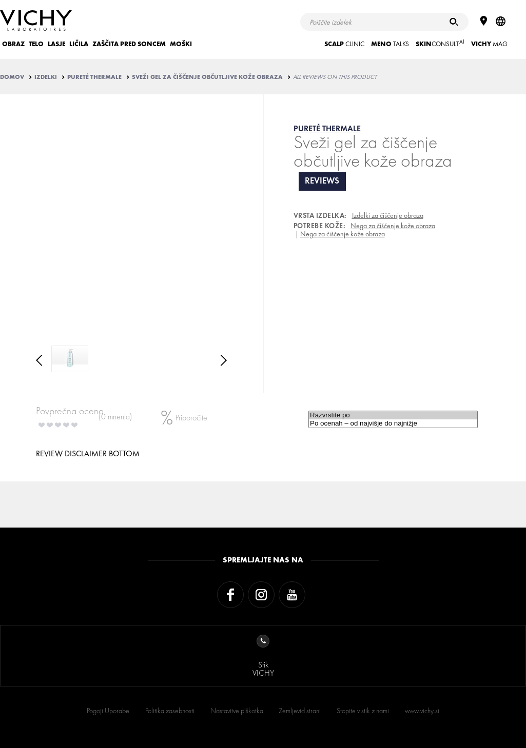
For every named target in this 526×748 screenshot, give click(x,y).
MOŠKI (181, 43)
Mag (489, 43)
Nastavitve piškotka (236, 710)
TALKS (390, 43)
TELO (36, 43)
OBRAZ (13, 43)
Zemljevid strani (300, 710)
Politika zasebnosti (169, 710)
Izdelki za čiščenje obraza (387, 215)
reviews (322, 180)
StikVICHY (263, 656)
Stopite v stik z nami (363, 710)
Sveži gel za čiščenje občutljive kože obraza (207, 77)
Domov (12, 77)
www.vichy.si (422, 710)
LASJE (56, 43)
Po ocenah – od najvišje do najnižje (393, 423)
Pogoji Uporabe (108, 710)
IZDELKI (45, 77)
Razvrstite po (393, 415)
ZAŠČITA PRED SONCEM (129, 43)
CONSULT (440, 43)
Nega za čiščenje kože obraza (392, 225)
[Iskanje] (454, 22)
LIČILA (78, 43)
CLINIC (344, 43)
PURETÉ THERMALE (94, 77)
